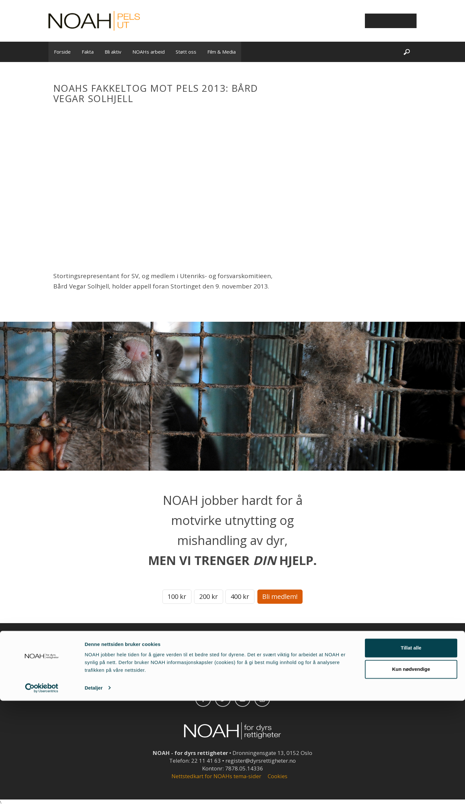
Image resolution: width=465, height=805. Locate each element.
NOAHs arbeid (148, 51)
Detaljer (94, 792)
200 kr (208, 596)
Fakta (88, 51)
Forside (62, 51)
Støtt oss (186, 51)
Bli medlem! (280, 596)
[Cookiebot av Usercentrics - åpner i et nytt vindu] (42, 792)
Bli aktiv (113, 51)
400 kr (240, 596)
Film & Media (221, 51)
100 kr (177, 596)
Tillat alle (411, 752)
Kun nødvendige (411, 773)
